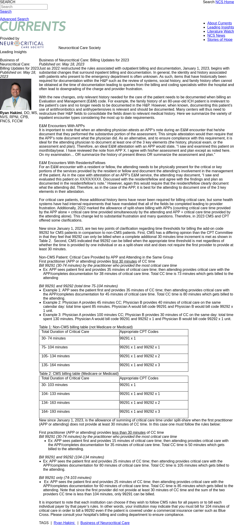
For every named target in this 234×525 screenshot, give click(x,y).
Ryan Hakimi (64, 523)
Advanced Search (14, 19)
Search (209, 2)
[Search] (24, 7)
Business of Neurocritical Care (105, 523)
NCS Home (224, 2)
